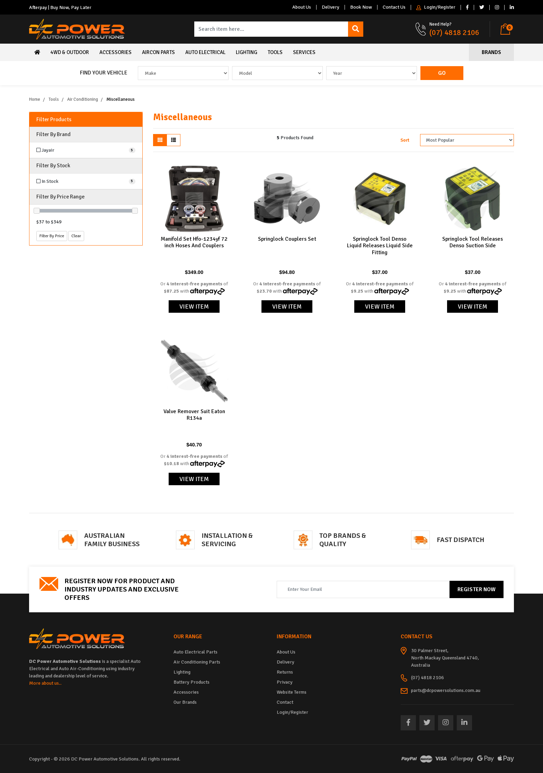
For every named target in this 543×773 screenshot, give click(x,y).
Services (304, 52)
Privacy (285, 682)
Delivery (330, 7)
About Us (301, 7)
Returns (285, 672)
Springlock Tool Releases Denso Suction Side (472, 242)
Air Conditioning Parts (196, 662)
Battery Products (191, 682)
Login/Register (435, 7)
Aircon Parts (158, 52)
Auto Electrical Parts (195, 652)
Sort (404, 140)
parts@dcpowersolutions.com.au (445, 690)
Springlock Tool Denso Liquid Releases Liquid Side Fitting (380, 246)
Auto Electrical (205, 52)
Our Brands (185, 702)
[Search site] (355, 29)
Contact (285, 702)
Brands (491, 52)
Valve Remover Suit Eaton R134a (194, 414)
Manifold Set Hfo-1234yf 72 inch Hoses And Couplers (194, 242)
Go (442, 73)
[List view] (173, 140)
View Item (194, 306)
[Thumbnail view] (160, 140)
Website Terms (291, 692)
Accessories (115, 52)
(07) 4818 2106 (454, 32)
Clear (76, 236)
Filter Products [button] (53, 119)
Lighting (246, 52)
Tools (275, 52)
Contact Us (394, 7)
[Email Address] (363, 589)
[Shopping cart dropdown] (507, 29)
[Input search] (271, 29)
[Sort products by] (467, 140)
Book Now (361, 7)
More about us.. (45, 683)
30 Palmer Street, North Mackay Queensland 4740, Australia (445, 658)
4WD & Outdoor (70, 52)
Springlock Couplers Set (287, 239)
